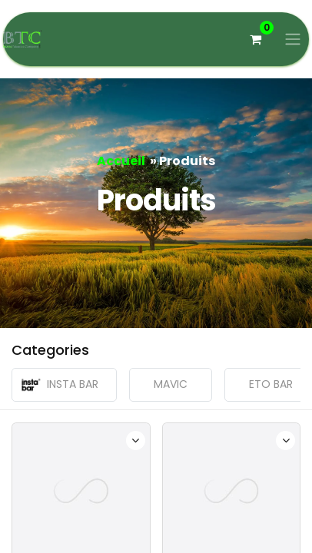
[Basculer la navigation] (293, 39)
